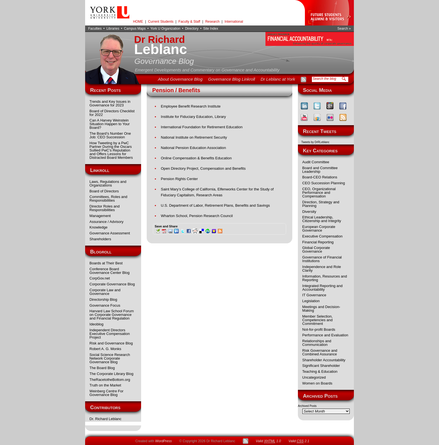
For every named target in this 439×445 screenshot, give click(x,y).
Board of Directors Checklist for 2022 (112, 113)
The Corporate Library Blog (112, 374)
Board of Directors (104, 191)
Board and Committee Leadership (320, 170)
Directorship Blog (103, 299)
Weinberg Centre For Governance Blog (106, 393)
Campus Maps (135, 29)
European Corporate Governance (318, 228)
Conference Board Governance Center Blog (110, 271)
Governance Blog (164, 61)
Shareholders (100, 239)
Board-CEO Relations (319, 177)
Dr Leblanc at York (278, 79)
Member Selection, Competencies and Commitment (317, 320)
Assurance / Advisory (106, 222)
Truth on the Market (105, 385)
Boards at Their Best (106, 263)
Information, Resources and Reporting (324, 278)
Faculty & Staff (189, 22)
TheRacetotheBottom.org (110, 380)
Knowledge (99, 227)
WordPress (163, 441)
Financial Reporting (318, 242)
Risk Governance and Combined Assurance (319, 352)
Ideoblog (97, 324)
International (234, 22)
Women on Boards (317, 383)
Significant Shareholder (321, 366)
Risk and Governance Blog (111, 343)
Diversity (309, 211)
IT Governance (314, 295)
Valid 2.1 (298, 441)
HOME (138, 22)
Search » (344, 29)
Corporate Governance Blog (112, 284)
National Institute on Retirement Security (194, 137)
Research (212, 22)
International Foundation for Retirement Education (202, 127)
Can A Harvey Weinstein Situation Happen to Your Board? (110, 124)
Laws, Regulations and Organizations (108, 183)
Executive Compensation (322, 236)
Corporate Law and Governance (105, 292)
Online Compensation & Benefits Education (196, 158)
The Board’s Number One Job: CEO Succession (110, 135)
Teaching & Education (320, 371)
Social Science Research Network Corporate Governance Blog (110, 358)
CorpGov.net (100, 278)
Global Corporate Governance (316, 249)
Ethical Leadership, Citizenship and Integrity (321, 219)
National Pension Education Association (193, 148)
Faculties (95, 29)
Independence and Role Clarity (321, 268)
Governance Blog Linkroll (231, 79)
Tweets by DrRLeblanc (315, 142)
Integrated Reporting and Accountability (322, 288)
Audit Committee (315, 162)
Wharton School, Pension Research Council (197, 216)
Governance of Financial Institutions (322, 259)
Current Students (161, 22)
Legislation (311, 301)
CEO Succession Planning (323, 183)
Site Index (210, 29)
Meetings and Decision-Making (321, 309)
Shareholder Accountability (323, 360)
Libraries (112, 29)
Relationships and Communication (316, 343)
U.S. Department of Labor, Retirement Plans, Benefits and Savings (215, 205)
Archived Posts (307, 405)
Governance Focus (105, 305)
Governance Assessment (110, 233)
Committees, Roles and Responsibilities (108, 198)
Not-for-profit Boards (318, 329)
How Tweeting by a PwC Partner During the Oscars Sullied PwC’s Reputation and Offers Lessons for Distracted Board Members (111, 150)
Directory (192, 29)
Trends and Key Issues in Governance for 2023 (110, 103)
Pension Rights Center (179, 179)
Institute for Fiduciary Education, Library (193, 117)
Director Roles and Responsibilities (105, 208)
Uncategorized (314, 377)
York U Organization (165, 29)
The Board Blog (102, 368)
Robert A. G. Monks (105, 349)
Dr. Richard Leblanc (106, 419)
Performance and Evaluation (325, 335)
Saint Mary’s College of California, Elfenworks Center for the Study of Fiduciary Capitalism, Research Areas (217, 192)
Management (100, 216)
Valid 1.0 (268, 441)
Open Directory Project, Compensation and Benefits (203, 168)
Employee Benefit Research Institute (191, 106)
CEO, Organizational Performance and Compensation (319, 192)
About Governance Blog (180, 79)
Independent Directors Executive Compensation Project (110, 333)
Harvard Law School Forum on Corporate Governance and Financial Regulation (112, 314)
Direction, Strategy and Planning (320, 204)
